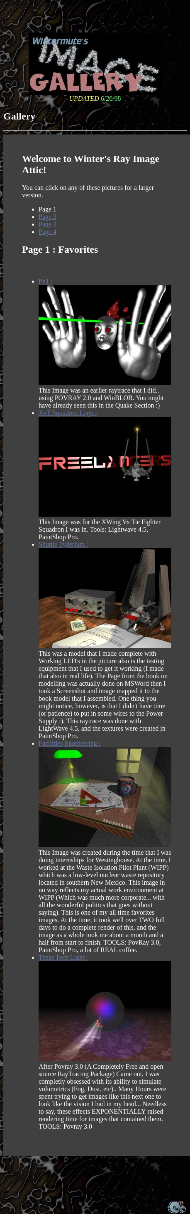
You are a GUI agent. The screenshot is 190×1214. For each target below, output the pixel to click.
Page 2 (47, 216)
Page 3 (47, 224)
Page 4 (47, 231)
